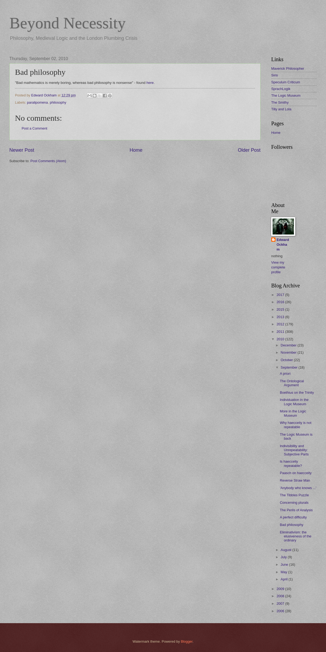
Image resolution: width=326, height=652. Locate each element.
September (289, 367)
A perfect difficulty (293, 517)
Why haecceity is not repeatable (295, 425)
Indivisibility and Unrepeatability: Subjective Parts (294, 450)
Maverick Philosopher (287, 69)
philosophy (58, 102)
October (287, 360)
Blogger (187, 641)
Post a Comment (34, 128)
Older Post (249, 150)
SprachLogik (280, 89)
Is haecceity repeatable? (291, 463)
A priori (285, 374)
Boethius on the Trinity (297, 393)
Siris (274, 75)
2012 (281, 324)
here (150, 83)
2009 (281, 589)
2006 (281, 611)
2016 (281, 302)
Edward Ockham (283, 244)
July (284, 557)
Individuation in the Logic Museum (294, 402)
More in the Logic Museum (293, 413)
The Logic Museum (286, 95)
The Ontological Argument (292, 383)
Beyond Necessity (67, 23)
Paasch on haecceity (296, 473)
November (289, 352)
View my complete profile (278, 267)
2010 (281, 339)
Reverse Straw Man (295, 480)
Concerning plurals (294, 503)
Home (136, 150)
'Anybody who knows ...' (298, 488)
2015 (281, 309)
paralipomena (37, 102)
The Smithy (280, 102)
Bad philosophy (291, 525)
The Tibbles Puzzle (294, 495)
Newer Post (21, 150)
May (284, 572)
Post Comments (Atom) (48, 161)
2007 (281, 604)
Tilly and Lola (281, 109)
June (285, 565)
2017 (281, 295)
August (286, 550)
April (284, 579)
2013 (281, 317)
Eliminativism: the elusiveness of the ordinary (295, 536)
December (289, 345)
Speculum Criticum (285, 82)
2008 (281, 596)
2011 (281, 332)
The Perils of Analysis (296, 510)
